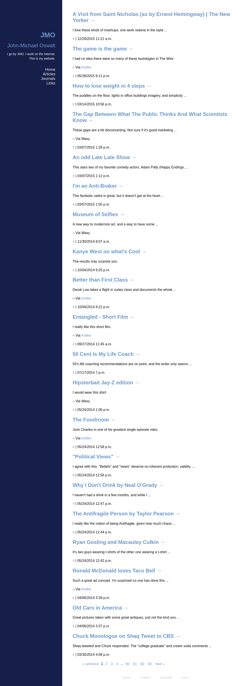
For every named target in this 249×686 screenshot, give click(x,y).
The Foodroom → (94, 420)
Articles (49, 74)
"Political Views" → (96, 456)
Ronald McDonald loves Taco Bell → (117, 571)
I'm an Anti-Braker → (98, 186)
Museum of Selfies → (99, 214)
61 (135, 664)
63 (150, 664)
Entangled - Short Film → (104, 317)
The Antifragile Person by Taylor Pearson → (126, 513)
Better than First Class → (104, 280)
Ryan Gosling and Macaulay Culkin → (119, 542)
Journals (48, 78)
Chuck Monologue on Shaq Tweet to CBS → (127, 636)
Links (50, 83)
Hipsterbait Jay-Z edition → (106, 382)
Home (50, 69)
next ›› (160, 664)
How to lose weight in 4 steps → (112, 86)
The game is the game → (103, 49)
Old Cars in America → (100, 608)
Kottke (86, 67)
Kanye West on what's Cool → (110, 251)
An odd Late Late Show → (104, 157)
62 (142, 664)
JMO (47, 35)
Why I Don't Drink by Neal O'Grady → (118, 485)
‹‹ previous (90, 664)
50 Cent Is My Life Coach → (106, 354)
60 (128, 664)
